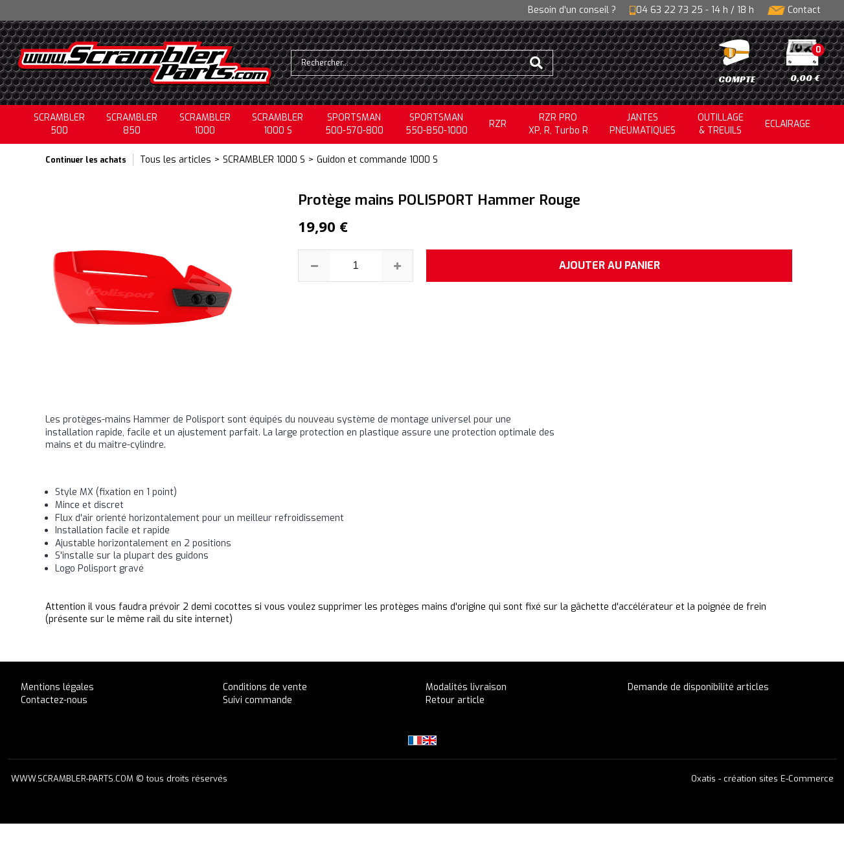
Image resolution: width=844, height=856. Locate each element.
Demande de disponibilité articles (698, 687)
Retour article (455, 700)
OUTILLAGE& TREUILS (721, 124)
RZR (498, 124)
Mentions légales (57, 687)
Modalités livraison (466, 687)
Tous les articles (175, 160)
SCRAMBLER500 (59, 124)
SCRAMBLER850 (131, 124)
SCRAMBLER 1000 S (277, 124)
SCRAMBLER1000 (205, 124)
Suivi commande (257, 700)
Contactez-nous (54, 700)
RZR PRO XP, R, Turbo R (558, 124)
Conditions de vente (265, 687)
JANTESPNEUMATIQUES (643, 124)
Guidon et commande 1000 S (377, 160)
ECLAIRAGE (787, 124)
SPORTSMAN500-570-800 (354, 124)
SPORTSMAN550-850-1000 (436, 124)
